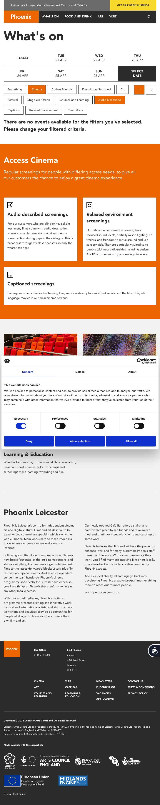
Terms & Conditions (141, 687)
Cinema (37, 89)
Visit (112, 16)
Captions (14, 110)
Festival (13, 100)
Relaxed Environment (43, 110)
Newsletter (104, 681)
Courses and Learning (74, 100)
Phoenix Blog (105, 687)
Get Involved (105, 699)
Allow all (131, 441)
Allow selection (80, 441)
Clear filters (75, 110)
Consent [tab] (27, 371)
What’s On (50, 16)
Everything (15, 89)
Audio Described (109, 100)
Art (100, 16)
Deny (29, 441)
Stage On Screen (38, 100)
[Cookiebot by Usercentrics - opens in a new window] (139, 361)
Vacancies (103, 693)
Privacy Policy (137, 693)
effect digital (19, 794)
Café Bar (71, 687)
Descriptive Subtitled (96, 89)
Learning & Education (28, 454)
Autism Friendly (62, 89)
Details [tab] (80, 371)
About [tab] (132, 371)
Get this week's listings (133, 5)
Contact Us (135, 681)
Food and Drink (78, 16)
